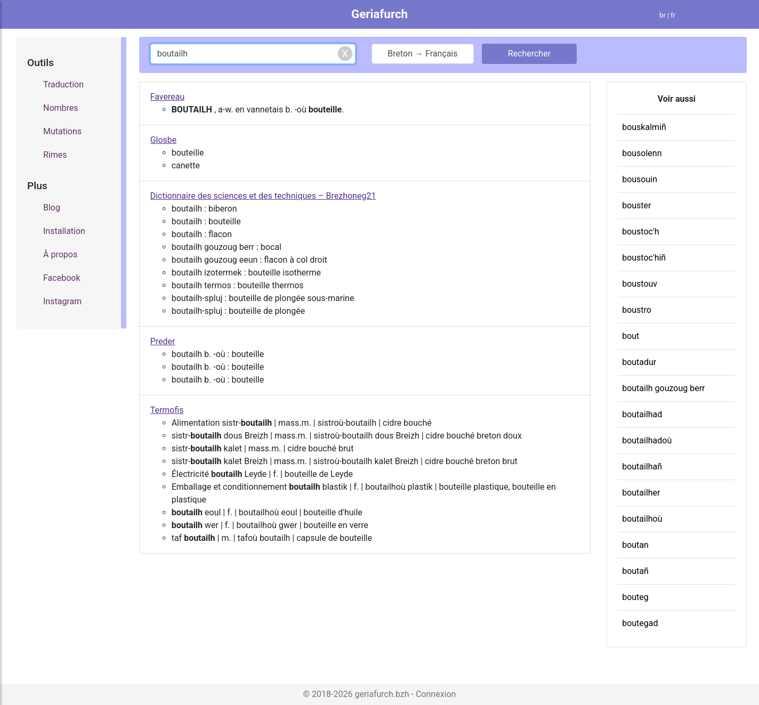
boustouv (639, 284)
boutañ (635, 571)
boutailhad (642, 414)
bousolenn (641, 153)
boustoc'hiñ (644, 258)
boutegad (640, 623)
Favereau (167, 97)
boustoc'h (640, 231)
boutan (635, 545)
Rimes (55, 155)
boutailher (641, 493)
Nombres (60, 108)
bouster (636, 205)
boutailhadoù (647, 440)
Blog (51, 207)
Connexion (436, 694)
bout (630, 336)
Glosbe (163, 140)
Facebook (61, 278)
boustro (636, 310)
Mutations (62, 131)
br (662, 15)
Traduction (63, 84)
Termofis (167, 410)
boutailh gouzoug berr (663, 388)
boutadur (639, 362)
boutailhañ (642, 466)
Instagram (62, 301)
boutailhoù (642, 519)
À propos (60, 254)
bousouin (639, 179)
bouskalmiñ (644, 127)
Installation (64, 231)
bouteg (635, 597)
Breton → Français (422, 53)
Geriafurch (379, 14)
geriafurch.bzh (381, 694)
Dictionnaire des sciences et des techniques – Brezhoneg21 (263, 196)
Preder (162, 341)
